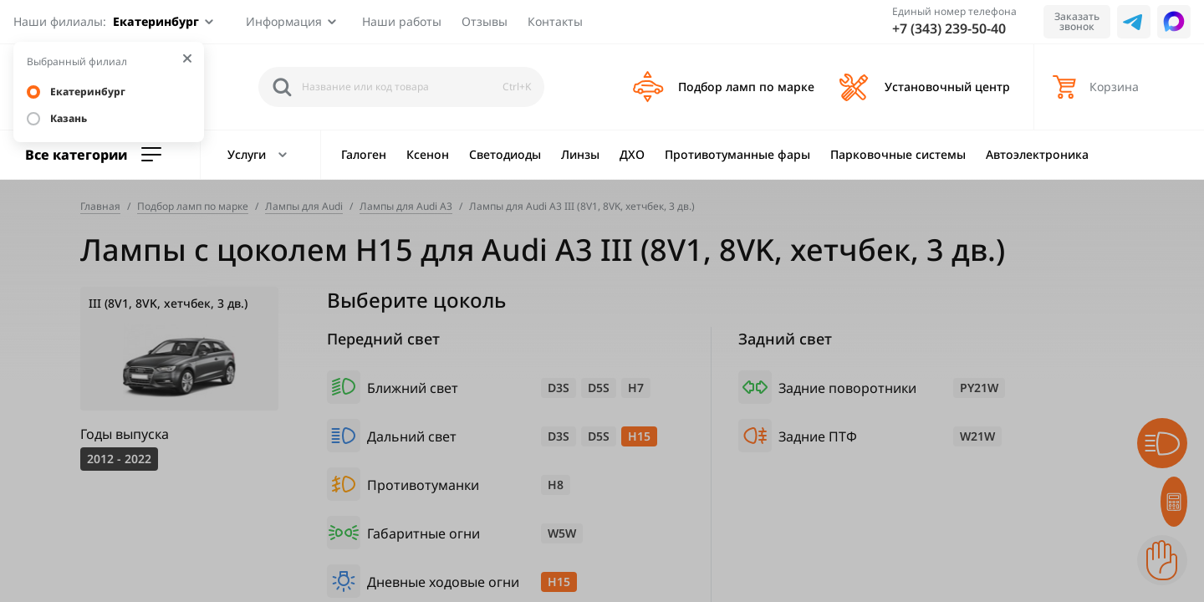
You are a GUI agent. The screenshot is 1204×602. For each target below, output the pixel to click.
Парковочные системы (898, 154)
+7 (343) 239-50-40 (949, 28)
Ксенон (427, 154)
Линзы (580, 154)
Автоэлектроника (1037, 154)
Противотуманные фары (737, 154)
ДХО (632, 154)
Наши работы (401, 21)
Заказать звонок (1076, 21)
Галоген (363, 154)
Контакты (555, 21)
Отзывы (485, 21)
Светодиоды (505, 154)
